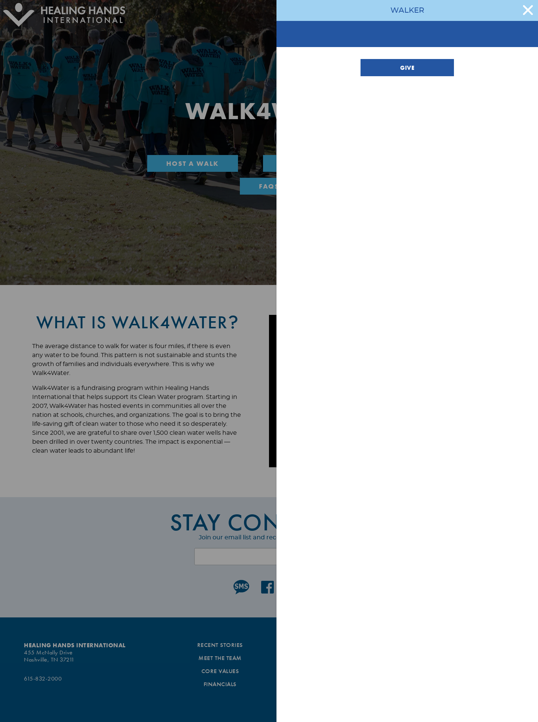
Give (407, 67)
